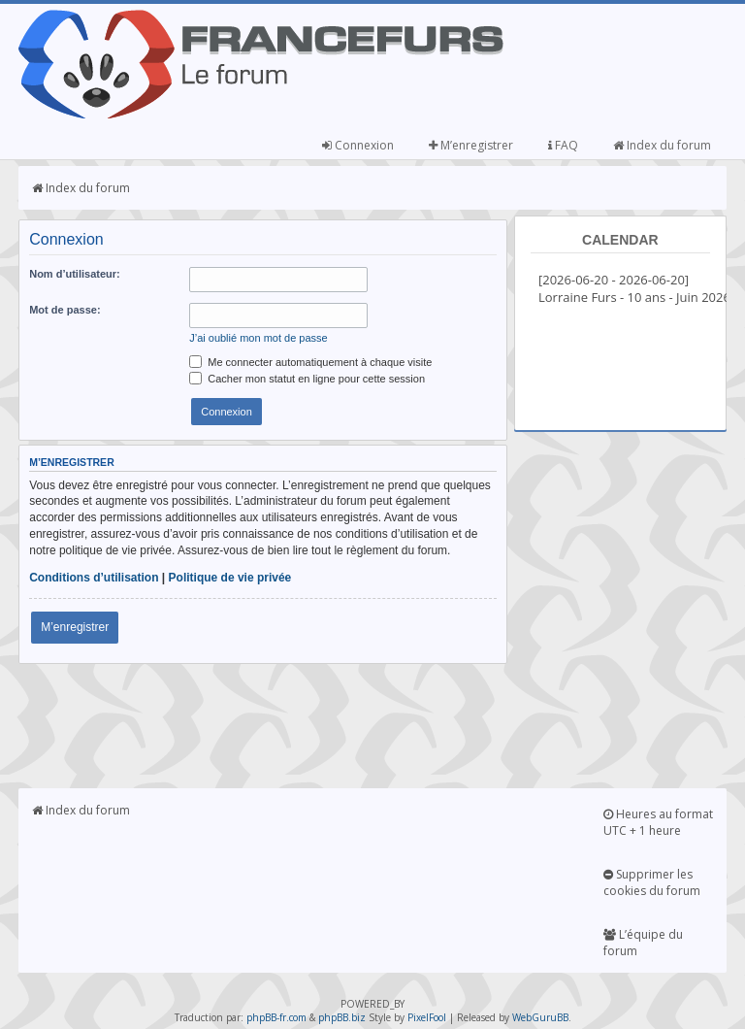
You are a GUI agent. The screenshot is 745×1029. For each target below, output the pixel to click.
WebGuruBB (540, 1017)
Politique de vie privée (230, 577)
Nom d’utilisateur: (74, 274)
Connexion (358, 145)
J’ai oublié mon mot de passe (258, 338)
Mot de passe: (64, 309)
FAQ (563, 145)
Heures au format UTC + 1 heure (658, 822)
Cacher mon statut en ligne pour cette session (307, 378)
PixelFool (426, 1017)
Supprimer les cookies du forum (651, 882)
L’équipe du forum (643, 942)
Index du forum (662, 145)
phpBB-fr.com (276, 1017)
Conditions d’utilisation (93, 577)
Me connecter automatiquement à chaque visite (310, 362)
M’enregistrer (471, 145)
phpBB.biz (342, 1017)
